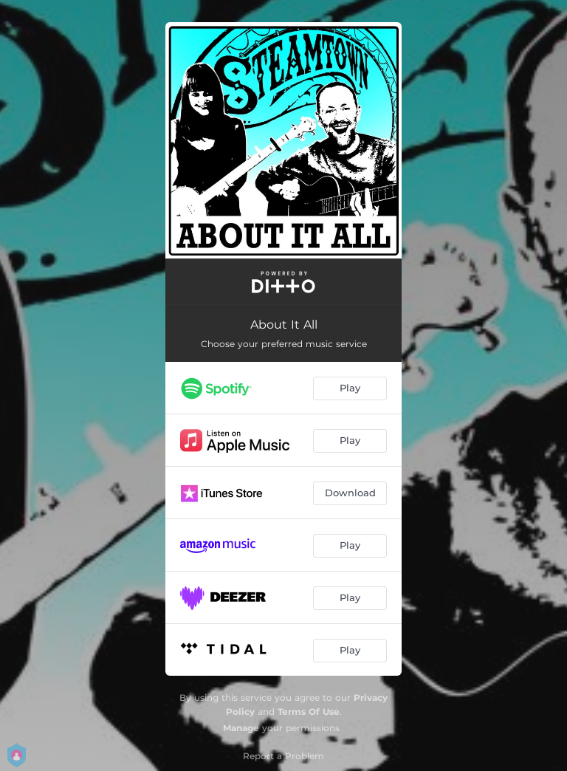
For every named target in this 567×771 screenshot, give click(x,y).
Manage (241, 727)
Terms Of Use (309, 711)
